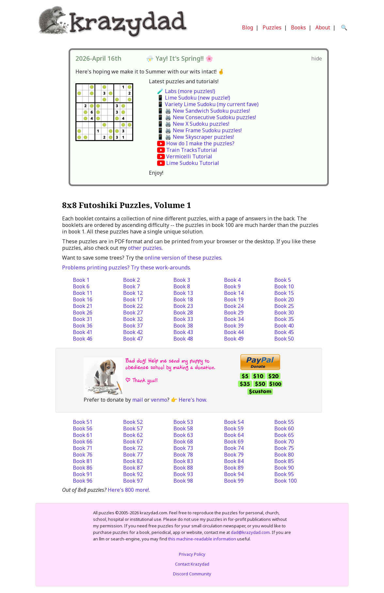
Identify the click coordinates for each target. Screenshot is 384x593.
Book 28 (183, 312)
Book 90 (284, 467)
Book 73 (183, 448)
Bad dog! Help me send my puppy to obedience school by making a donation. (170, 364)
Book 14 (234, 292)
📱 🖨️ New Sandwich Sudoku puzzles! (203, 110)
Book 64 (234, 435)
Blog (247, 27)
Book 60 (284, 428)
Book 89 (234, 467)
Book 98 (183, 480)
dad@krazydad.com (250, 532)
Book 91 (82, 474)
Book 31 (82, 319)
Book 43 (183, 332)
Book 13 (183, 292)
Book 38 (183, 325)
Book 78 (183, 454)
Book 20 (284, 299)
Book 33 (183, 319)
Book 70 (284, 441)
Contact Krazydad (192, 564)
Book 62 (133, 435)
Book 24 (234, 306)
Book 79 (234, 454)
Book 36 (82, 325)
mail (137, 399)
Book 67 (133, 441)
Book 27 (133, 312)
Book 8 (181, 286)
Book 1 (81, 279)
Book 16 (82, 299)
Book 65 (284, 435)
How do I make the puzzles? (200, 143)
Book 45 (284, 332)
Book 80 (284, 454)
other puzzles (145, 247)
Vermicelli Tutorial (189, 156)
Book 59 (234, 428)
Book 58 (183, 428)
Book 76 (82, 454)
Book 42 (133, 332)
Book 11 (82, 292)
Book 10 (284, 286)
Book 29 (234, 312)
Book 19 (234, 299)
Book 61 (82, 435)
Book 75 (284, 448)
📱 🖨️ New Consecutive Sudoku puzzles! (206, 117)
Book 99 (234, 480)
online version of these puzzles (183, 257)
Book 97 (133, 480)
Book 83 (183, 461)
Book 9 (232, 286)
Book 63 (183, 435)
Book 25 (284, 306)
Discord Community (192, 574)
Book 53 (183, 421)
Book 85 (284, 461)
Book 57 (133, 428)
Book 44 (234, 332)
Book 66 (82, 441)
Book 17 (133, 299)
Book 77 (133, 454)
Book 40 (284, 325)
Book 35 (284, 319)
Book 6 (81, 286)
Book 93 (183, 474)
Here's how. (193, 399)
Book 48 (183, 338)
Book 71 (82, 448)
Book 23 (183, 306)
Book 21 (82, 306)
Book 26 (82, 312)
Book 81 (82, 461)
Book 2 (131, 279)
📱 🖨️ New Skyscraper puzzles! (195, 136)
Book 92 (133, 474)
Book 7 (131, 286)
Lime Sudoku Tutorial (192, 163)
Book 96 (82, 480)
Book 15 (284, 292)
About (322, 27)
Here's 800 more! (128, 489)
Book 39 (234, 325)
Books (298, 27)
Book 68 (183, 441)
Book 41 (82, 332)
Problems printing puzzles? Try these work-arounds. (126, 267)
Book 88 (183, 467)
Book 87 (133, 467)
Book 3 (181, 279)
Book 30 (284, 312)
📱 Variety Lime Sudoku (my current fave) (208, 104)
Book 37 (133, 325)
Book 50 (284, 338)
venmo (159, 399)
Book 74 (234, 448)
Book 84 (234, 461)
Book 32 (133, 319)
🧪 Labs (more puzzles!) (186, 91)
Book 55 (284, 421)
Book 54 (234, 421)
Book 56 (82, 428)
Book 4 (232, 279)
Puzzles (272, 27)
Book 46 (82, 338)
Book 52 (133, 421)
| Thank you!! (141, 380)
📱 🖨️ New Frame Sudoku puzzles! (199, 130)
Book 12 (133, 292)
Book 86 (82, 467)
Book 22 (133, 306)
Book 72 (133, 448)
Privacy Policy (192, 554)
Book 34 (234, 319)
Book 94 (234, 474)
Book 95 (284, 474)
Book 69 (234, 441)
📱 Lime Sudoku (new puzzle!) (193, 97)
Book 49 (234, 338)
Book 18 (183, 299)
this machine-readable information (202, 539)
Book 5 (282, 279)
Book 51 (82, 421)
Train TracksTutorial (191, 149)
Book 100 (285, 480)
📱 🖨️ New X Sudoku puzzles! (193, 123)
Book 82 (133, 461)
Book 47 (133, 338)
